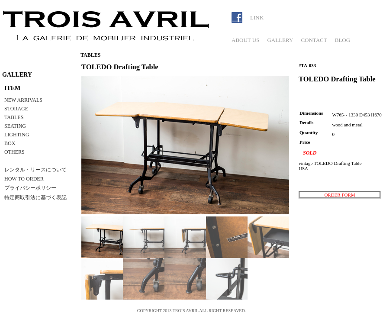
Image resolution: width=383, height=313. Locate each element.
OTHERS (14, 152)
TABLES (13, 117)
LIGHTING (16, 135)
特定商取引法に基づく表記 (35, 197)
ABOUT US (245, 40)
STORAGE (16, 109)
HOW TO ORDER (24, 179)
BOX (9, 143)
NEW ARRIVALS (23, 100)
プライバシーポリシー (30, 188)
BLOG (342, 40)
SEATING (15, 126)
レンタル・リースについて (35, 170)
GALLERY (280, 40)
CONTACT (314, 40)
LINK (257, 17)
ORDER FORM (339, 194)
